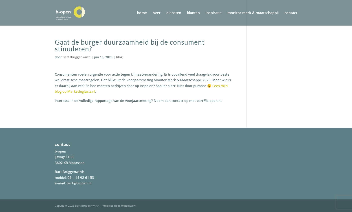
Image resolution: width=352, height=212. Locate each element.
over (157, 13)
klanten (193, 13)
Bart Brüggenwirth (76, 57)
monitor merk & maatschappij (253, 13)
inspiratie (214, 13)
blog (119, 57)
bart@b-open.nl (79, 183)
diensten (173, 13)
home (142, 13)
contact (290, 13)
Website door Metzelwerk (119, 206)
